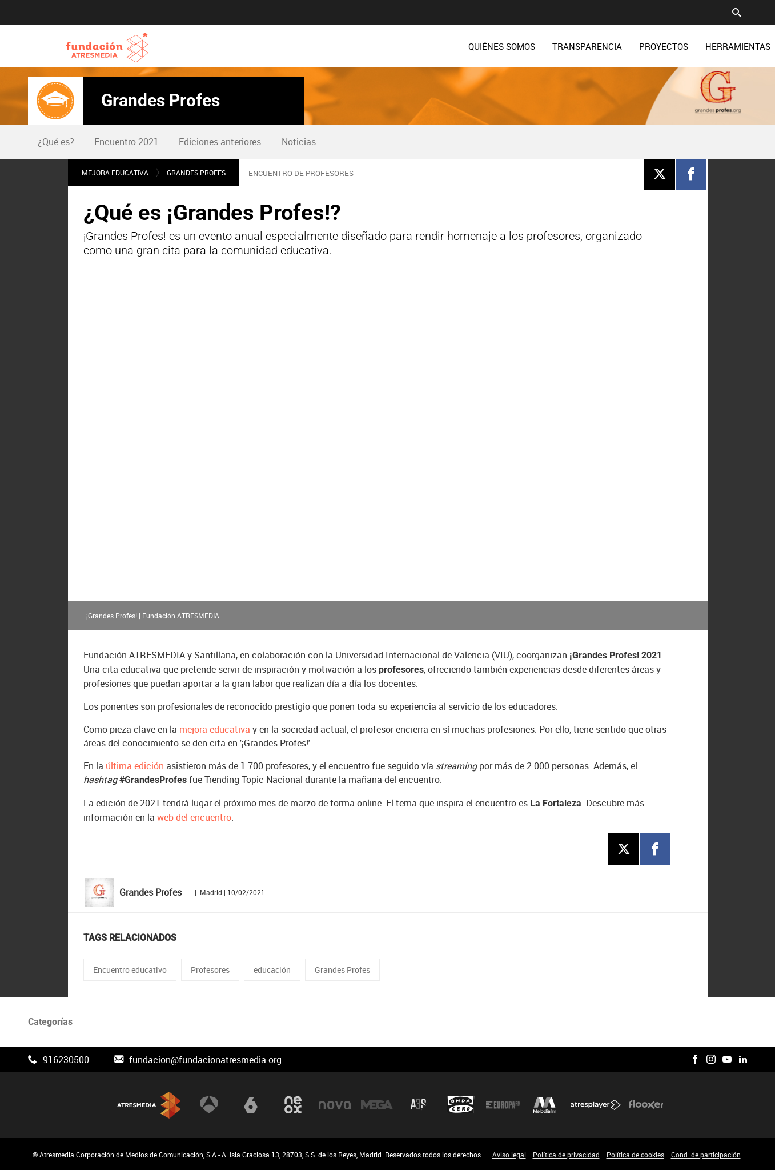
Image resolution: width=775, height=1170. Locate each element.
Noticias (299, 141)
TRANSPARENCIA (492, 46)
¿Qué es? (56, 141)
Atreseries (419, 1105)
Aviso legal (509, 1154)
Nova (335, 1105)
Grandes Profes (160, 100)
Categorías (50, 1021)
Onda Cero (461, 1105)
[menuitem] (407, 46)
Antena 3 (209, 1105)
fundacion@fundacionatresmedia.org (205, 1059)
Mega (377, 1105)
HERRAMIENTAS (643, 46)
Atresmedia (149, 1105)
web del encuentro (194, 818)
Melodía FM (545, 1105)
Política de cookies (635, 1154)
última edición (135, 766)
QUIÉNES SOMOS (407, 46)
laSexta (251, 1105)
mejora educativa (214, 730)
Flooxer (646, 1105)
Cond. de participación (706, 1154)
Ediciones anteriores (220, 141)
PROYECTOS (568, 46)
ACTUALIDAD (719, 46)
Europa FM (503, 1105)
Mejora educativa (115, 172)
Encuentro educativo (130, 969)
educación (272, 969)
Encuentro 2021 (126, 141)
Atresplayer (595, 1105)
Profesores (210, 969)
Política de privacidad (566, 1154)
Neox (293, 1105)
